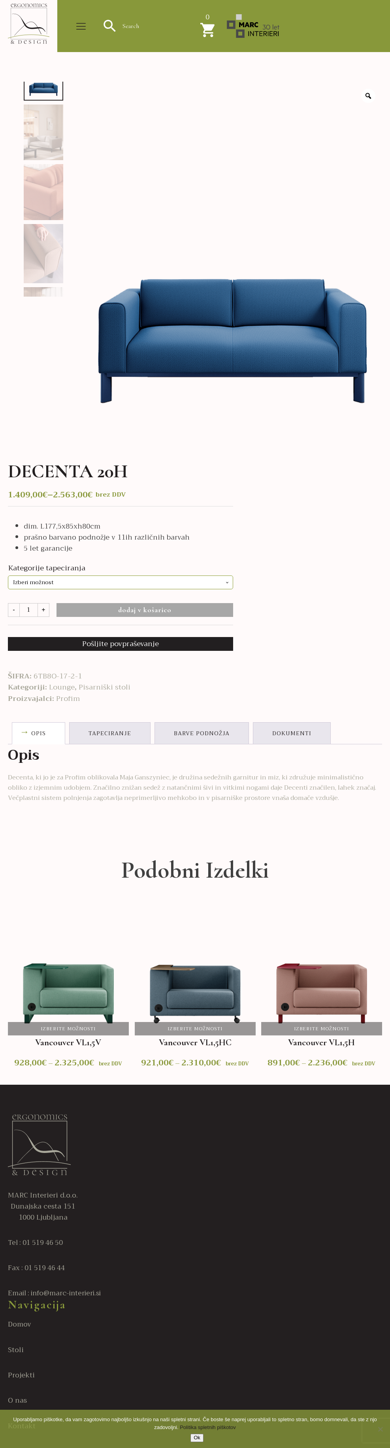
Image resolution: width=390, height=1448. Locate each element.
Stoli (16, 1350)
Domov (19, 1324)
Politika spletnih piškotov (208, 1427)
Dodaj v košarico (144, 609)
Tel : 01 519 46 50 (35, 1242)
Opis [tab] (38, 733)
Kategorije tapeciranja (46, 568)
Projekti (21, 1375)
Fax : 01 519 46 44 (36, 1268)
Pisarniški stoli (104, 687)
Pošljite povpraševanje (120, 643)
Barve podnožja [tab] (202, 733)
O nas (17, 1400)
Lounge (62, 687)
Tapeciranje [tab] (110, 733)
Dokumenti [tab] (291, 733)
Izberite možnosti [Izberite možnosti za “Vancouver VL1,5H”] (321, 1029)
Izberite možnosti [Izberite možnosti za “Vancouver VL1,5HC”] (195, 1029)
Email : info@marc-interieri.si (54, 1293)
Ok (197, 1438)
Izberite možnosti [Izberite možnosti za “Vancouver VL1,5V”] (68, 1029)
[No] (380, 1429)
